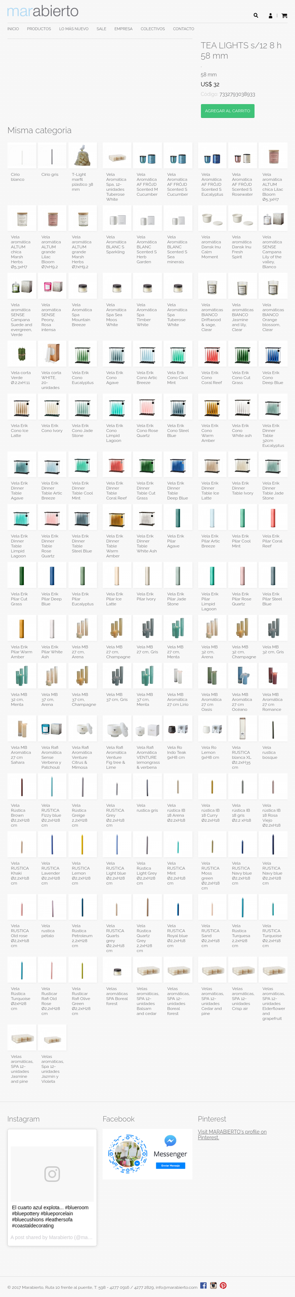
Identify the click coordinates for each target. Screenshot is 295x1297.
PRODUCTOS (39, 29)
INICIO (13, 29)
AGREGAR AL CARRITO (227, 110)
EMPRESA (124, 29)
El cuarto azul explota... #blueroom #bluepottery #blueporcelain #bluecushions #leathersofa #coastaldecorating (50, 1216)
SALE (101, 29)
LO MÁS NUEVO (74, 29)
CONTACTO (183, 29)
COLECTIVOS (153, 29)
